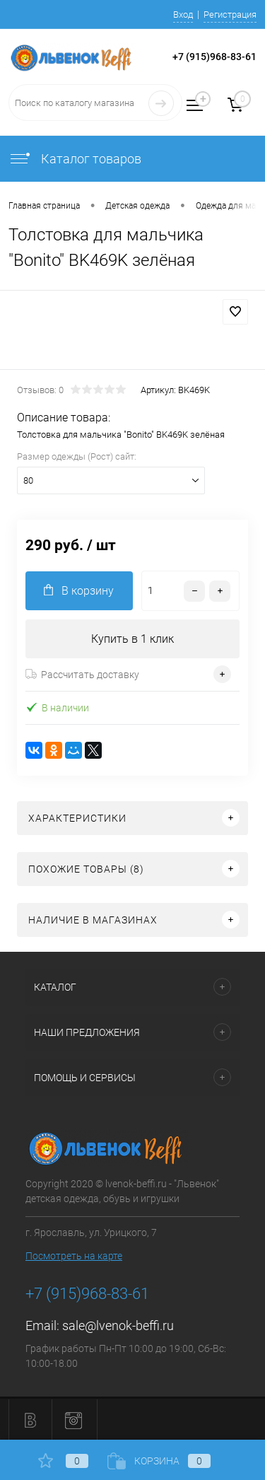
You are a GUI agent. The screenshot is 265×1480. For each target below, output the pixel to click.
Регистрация (230, 14)
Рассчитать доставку (82, 674)
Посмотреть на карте (73, 1256)
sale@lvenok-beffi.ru (118, 1325)
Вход (183, 14)
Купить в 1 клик (132, 639)
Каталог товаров (74, 158)
